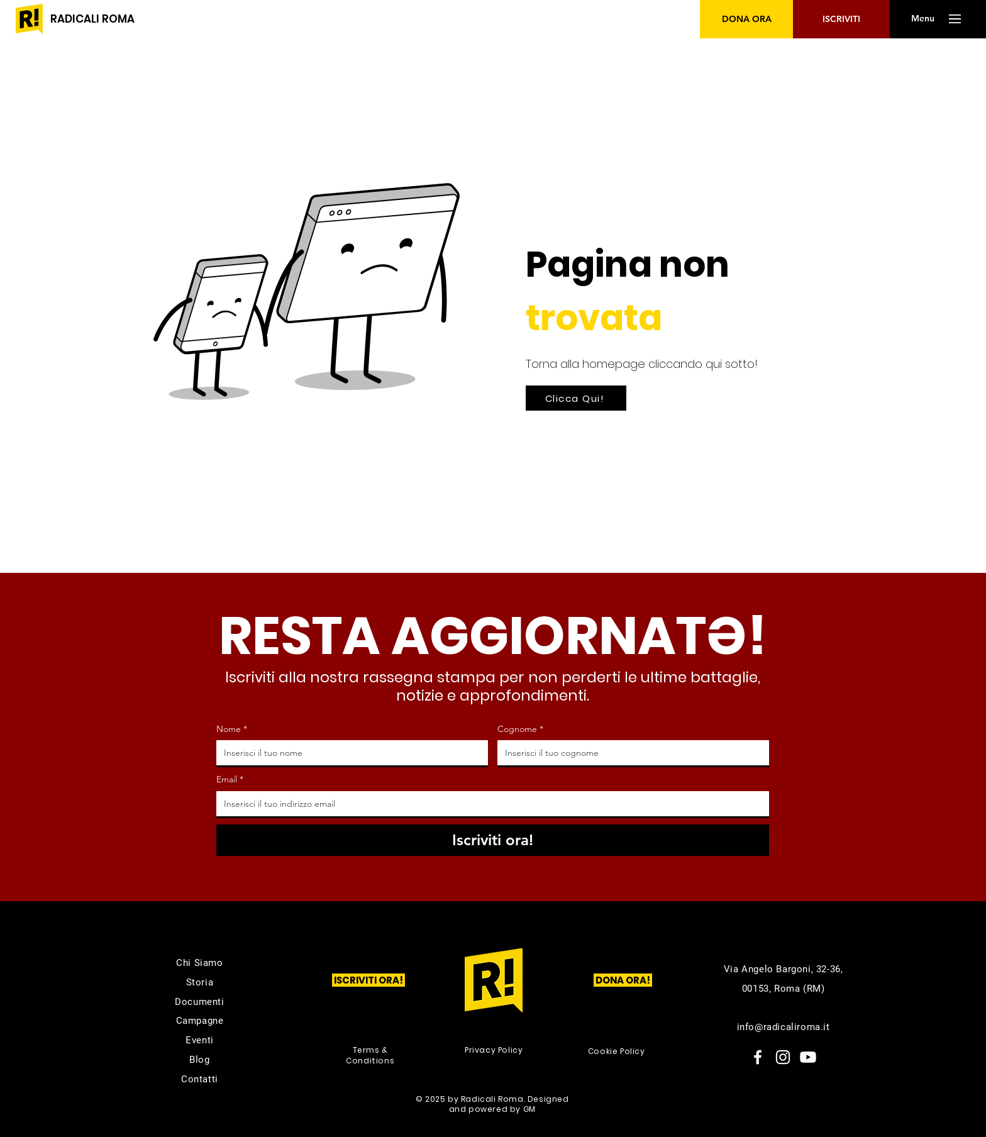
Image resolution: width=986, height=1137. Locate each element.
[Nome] (348, 752)
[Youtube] (808, 1057)
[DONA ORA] (747, 19)
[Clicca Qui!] (576, 398)
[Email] (489, 803)
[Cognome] (629, 752)
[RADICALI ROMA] (92, 19)
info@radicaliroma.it (783, 1027)
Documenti (199, 1001)
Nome (231, 729)
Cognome (520, 729)
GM (529, 1109)
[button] (922, 18)
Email (229, 780)
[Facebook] (757, 1057)
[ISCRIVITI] (841, 19)
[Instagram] (782, 1057)
